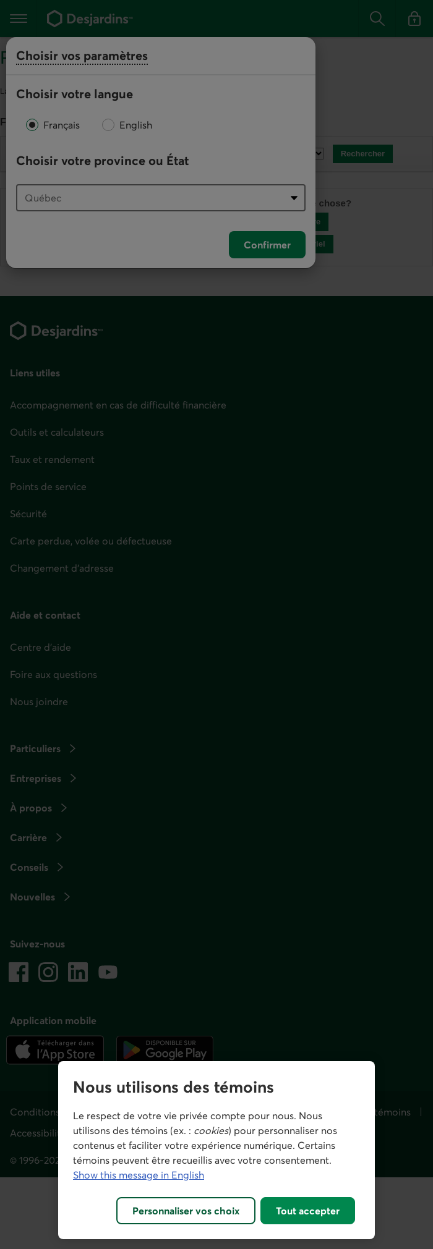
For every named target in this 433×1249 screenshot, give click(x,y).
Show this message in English (138, 1175)
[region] (216, 1150)
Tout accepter (308, 1211)
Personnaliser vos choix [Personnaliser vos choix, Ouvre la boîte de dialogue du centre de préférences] (185, 1211)
